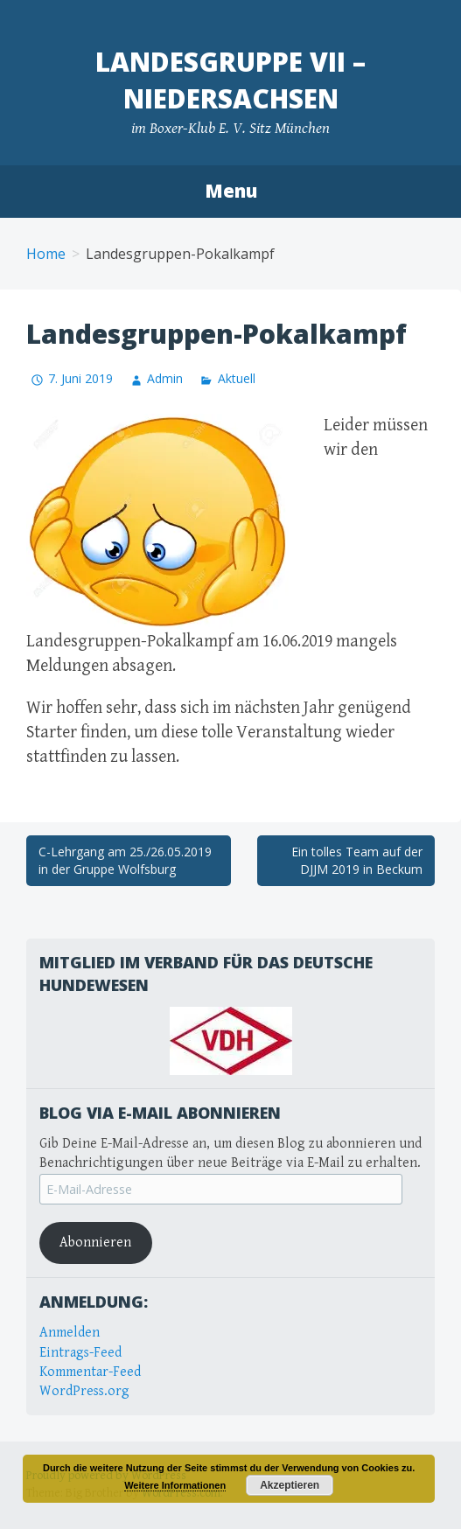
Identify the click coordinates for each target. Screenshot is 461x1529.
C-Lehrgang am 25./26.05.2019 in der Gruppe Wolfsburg (125, 860)
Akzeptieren (289, 1485)
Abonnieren (95, 1242)
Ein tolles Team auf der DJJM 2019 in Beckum (357, 860)
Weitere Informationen (175, 1485)
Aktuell (236, 378)
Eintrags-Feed (80, 1352)
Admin (165, 378)
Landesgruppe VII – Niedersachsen (230, 80)
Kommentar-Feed (90, 1372)
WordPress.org (84, 1391)
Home (46, 253)
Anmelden (69, 1332)
